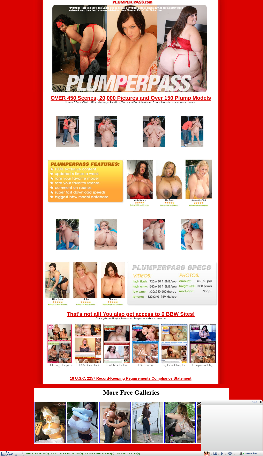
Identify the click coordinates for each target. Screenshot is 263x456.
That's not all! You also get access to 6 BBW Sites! (131, 314)
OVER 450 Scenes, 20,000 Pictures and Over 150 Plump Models (131, 98)
